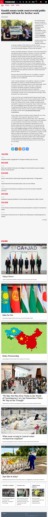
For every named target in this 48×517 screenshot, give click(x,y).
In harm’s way (21, 485)
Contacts (4, 513)
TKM (26, 2)
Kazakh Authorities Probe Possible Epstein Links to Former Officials (18, 183)
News (2, 5)
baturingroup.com (32, 515)
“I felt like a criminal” (8, 485)
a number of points (22, 128)
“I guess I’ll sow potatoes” (36, 486)
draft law (20, 105)
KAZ (17, 2)
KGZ (20, 2)
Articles (8, 5)
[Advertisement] (24, 231)
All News (44, 220)
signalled (13, 99)
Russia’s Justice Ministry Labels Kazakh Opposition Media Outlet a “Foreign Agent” (22, 178)
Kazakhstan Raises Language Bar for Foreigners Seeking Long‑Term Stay (19, 159)
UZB (30, 2)
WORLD (33, 2)
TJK (23, 2)
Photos (18, 5)
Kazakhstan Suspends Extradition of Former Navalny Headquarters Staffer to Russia (22, 199)
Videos (12, 5)
